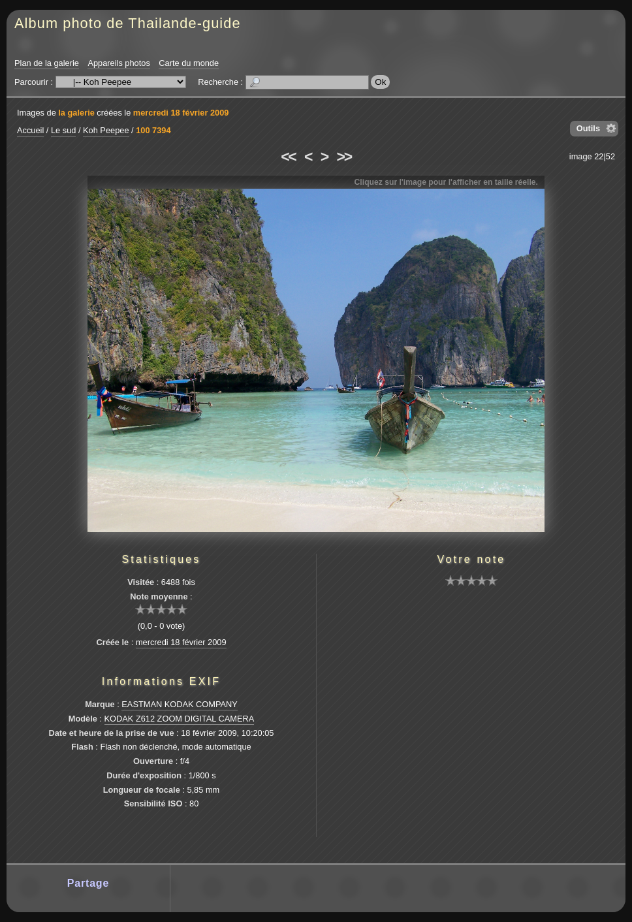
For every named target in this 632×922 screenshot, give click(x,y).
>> (344, 156)
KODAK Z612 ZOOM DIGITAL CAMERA (179, 718)
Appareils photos (118, 63)
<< (288, 156)
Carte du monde (189, 63)
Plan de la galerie (46, 63)
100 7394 (153, 130)
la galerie (76, 113)
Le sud (63, 130)
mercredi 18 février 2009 (181, 113)
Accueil (30, 130)
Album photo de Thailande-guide (127, 23)
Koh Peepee (106, 130)
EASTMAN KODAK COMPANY (179, 704)
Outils (588, 128)
